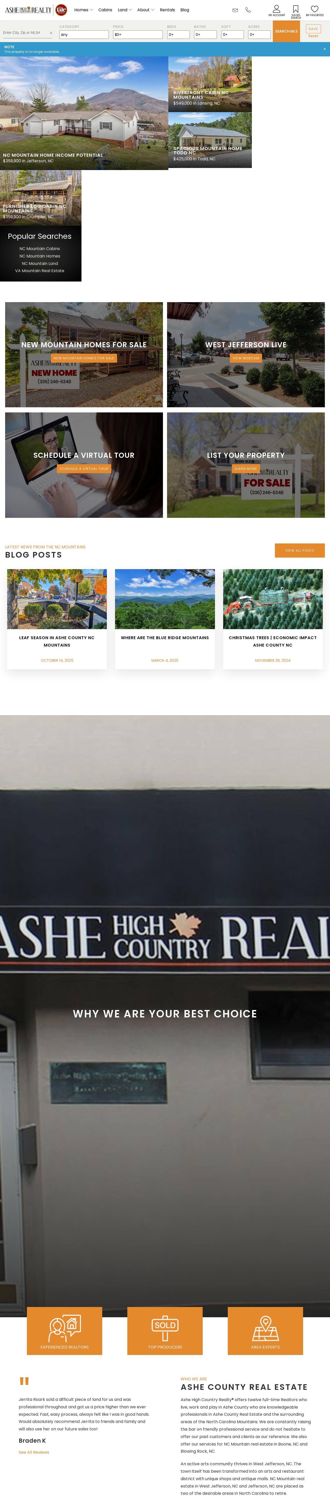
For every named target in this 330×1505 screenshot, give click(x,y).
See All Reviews (34, 1339)
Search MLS (286, 31)
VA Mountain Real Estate (290, 157)
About (143, 10)
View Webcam (246, 244)
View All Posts (299, 436)
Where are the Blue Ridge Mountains (165, 524)
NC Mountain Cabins (290, 135)
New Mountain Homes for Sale (84, 244)
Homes (81, 10)
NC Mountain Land (290, 150)
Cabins (105, 10)
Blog (184, 10)
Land (122, 10)
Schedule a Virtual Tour (84, 355)
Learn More (246, 355)
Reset (313, 35)
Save (313, 28)
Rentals (167, 10)
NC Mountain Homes (290, 142)
